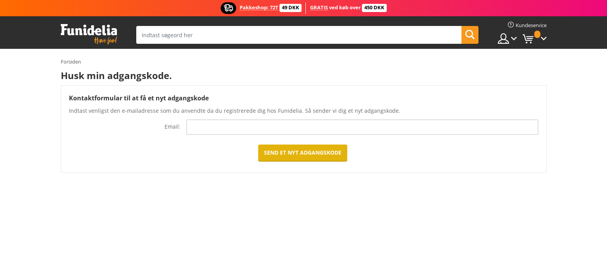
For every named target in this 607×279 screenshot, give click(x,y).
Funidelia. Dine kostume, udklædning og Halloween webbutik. (89, 34)
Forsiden (71, 61)
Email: (172, 126)
